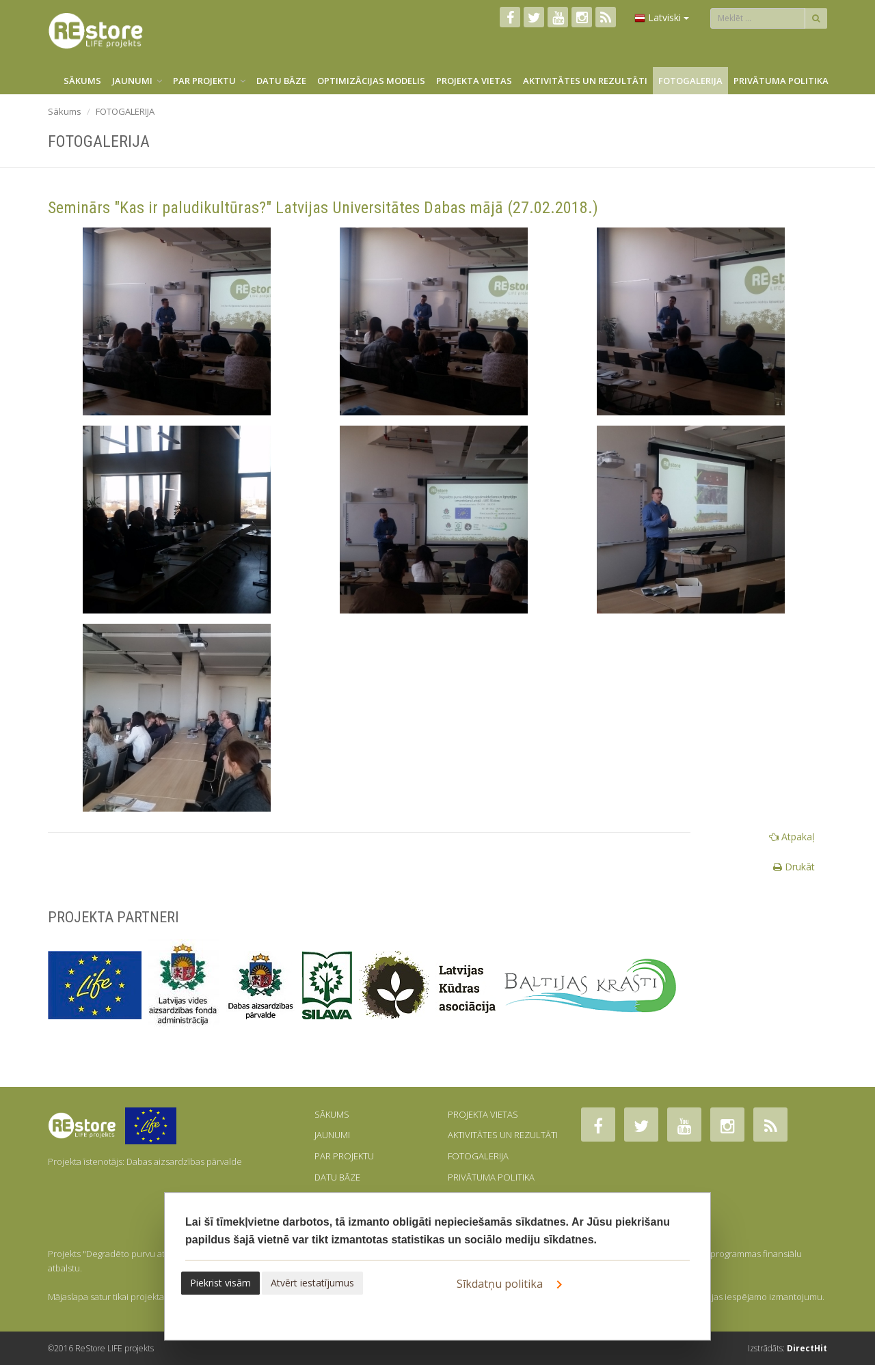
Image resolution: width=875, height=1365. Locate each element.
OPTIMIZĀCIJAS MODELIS (371, 80)
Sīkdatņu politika (512, 1284)
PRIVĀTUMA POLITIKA (781, 80)
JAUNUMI (137, 80)
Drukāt (794, 866)
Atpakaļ (792, 836)
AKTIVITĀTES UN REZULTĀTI (585, 80)
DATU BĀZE (281, 80)
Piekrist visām (220, 1282)
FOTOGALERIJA (690, 80)
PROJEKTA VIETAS (474, 80)
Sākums (64, 111)
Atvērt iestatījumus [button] (312, 1282)
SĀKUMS (82, 80)
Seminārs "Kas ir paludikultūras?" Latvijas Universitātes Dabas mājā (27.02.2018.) (323, 207)
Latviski (661, 17)
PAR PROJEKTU (209, 80)
